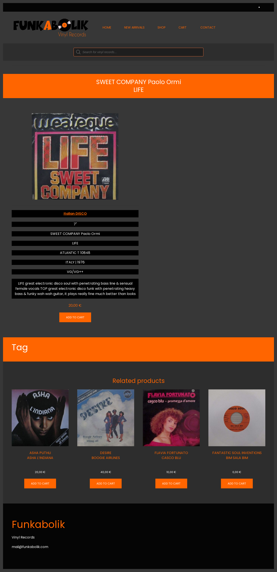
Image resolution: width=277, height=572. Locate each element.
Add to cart (75, 317)
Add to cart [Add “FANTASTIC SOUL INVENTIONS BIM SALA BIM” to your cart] (237, 483)
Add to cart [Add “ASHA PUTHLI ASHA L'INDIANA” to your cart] (40, 483)
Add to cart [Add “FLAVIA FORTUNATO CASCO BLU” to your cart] (171, 483)
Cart (183, 27)
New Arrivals (134, 27)
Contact (208, 27)
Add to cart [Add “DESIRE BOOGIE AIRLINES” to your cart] (106, 483)
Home (107, 27)
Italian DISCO (75, 213)
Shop (162, 27)
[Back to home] (51, 27)
